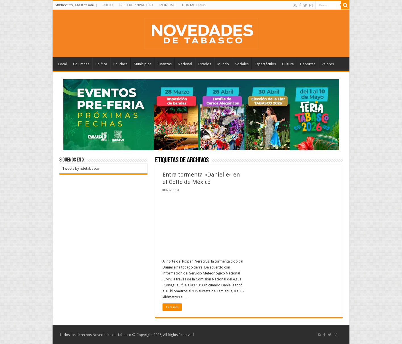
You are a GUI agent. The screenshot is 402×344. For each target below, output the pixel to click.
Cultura (288, 64)
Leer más (172, 307)
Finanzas (165, 64)
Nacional (185, 64)
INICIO (107, 5)
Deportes (307, 64)
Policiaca (120, 64)
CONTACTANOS (194, 5)
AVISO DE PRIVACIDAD (135, 5)
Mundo (223, 64)
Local (62, 64)
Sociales (242, 64)
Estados (204, 64)
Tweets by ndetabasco (80, 168)
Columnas (81, 64)
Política (101, 64)
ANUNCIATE (167, 5)
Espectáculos (265, 64)
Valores (328, 64)
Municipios (142, 64)
